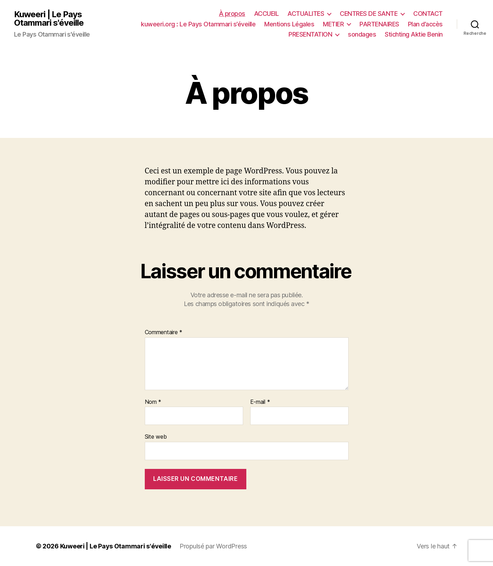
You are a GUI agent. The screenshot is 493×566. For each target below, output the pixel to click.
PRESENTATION (310, 34)
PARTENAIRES (379, 24)
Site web (156, 436)
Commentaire (164, 332)
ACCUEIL (266, 13)
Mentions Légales (289, 24)
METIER (333, 24)
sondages (362, 34)
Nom (153, 402)
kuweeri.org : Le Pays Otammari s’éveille (198, 24)
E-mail (260, 402)
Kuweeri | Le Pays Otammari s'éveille (49, 18)
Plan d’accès (425, 24)
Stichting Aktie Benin (414, 34)
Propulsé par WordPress (213, 546)
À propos (232, 13)
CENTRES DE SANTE (368, 13)
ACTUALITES (305, 13)
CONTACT (428, 13)
